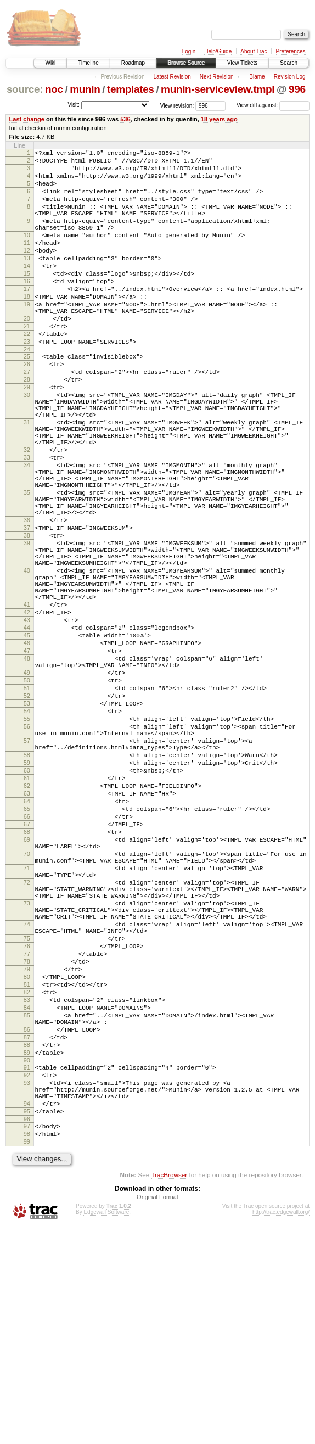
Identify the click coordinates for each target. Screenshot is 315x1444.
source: (25, 89)
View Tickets (242, 63)
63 (27, 935)
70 (27, 1008)
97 (27, 1338)
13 (27, 281)
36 (27, 600)
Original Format (157, 1414)
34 (27, 532)
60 (27, 907)
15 (27, 299)
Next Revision (217, 77)
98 (27, 1348)
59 (27, 897)
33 (27, 523)
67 (27, 972)
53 (27, 825)
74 (27, 1095)
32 (27, 514)
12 (27, 271)
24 (27, 392)
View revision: (177, 105)
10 (27, 253)
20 (27, 354)
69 (27, 991)
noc (54, 89)
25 (27, 399)
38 (27, 619)
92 (27, 1277)
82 (27, 1178)
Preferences (291, 51)
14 (27, 290)
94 (27, 1312)
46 (27, 751)
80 (27, 1159)
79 (27, 1150)
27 (27, 418)
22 (27, 373)
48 (27, 770)
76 (27, 1122)
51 (27, 806)
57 (27, 870)
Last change (26, 119)
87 (27, 1233)
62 (27, 925)
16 (27, 309)
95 (27, 1322)
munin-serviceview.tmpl (217, 89)
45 (27, 742)
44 (27, 733)
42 (27, 714)
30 (27, 446)
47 (27, 761)
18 (27, 327)
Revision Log (290, 77)
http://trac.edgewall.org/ (281, 1429)
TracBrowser (169, 1392)
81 (27, 1169)
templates (130, 89)
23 (27, 382)
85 (27, 1206)
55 (27, 844)
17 (27, 318)
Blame (257, 77)
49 (27, 788)
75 (27, 1113)
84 (27, 1197)
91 (27, 1268)
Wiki (50, 63)
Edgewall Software (106, 1429)
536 (125, 119)
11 (27, 262)
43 (27, 723)
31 (27, 480)
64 (27, 944)
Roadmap (133, 63)
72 (27, 1043)
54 (27, 834)
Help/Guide (218, 51)
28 (27, 427)
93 (27, 1287)
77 (27, 1131)
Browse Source (186, 63)
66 (27, 963)
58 (27, 888)
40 (27, 662)
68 (27, 981)
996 (297, 89)
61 (27, 916)
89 (27, 1252)
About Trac (253, 51)
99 (27, 1357)
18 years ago (219, 119)
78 (27, 1141)
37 (27, 610)
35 (27, 566)
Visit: (74, 105)
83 (27, 1187)
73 (27, 1069)
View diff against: (273, 105)
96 (27, 1331)
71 (27, 1026)
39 (27, 628)
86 (27, 1224)
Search (288, 63)
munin (85, 89)
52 (27, 816)
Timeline (88, 63)
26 (27, 408)
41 (27, 705)
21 (27, 364)
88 (27, 1242)
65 (27, 953)
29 (27, 436)
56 (27, 853)
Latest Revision (171, 77)
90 (27, 1261)
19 (27, 337)
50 (27, 797)
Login (188, 51)
